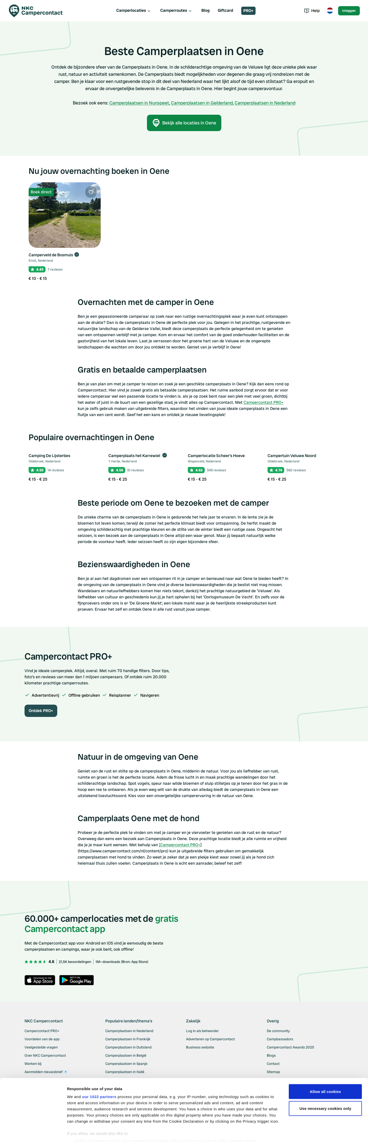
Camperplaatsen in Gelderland (202, 103)
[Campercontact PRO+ (179, 845)
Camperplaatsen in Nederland (265, 103)
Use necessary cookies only (325, 1089)
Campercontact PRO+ (264, 402)
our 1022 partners (99, 1077)
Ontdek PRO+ (41, 710)
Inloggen (349, 10)
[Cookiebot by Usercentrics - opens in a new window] (33, 1134)
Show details (79, 1134)
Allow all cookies (325, 1072)
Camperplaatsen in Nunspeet (139, 103)
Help (312, 10)
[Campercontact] (39, 10)
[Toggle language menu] (330, 11)
